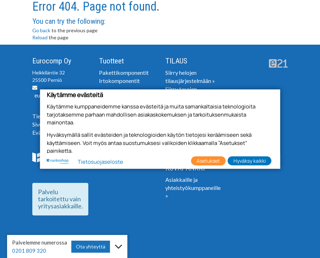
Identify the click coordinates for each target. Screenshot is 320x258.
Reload (40, 37)
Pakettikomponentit (124, 72)
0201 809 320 (29, 250)
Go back (41, 30)
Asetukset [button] (208, 160)
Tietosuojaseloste (100, 162)
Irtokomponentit (119, 80)
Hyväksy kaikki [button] (249, 160)
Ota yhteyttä (90, 246)
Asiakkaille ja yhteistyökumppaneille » (193, 187)
